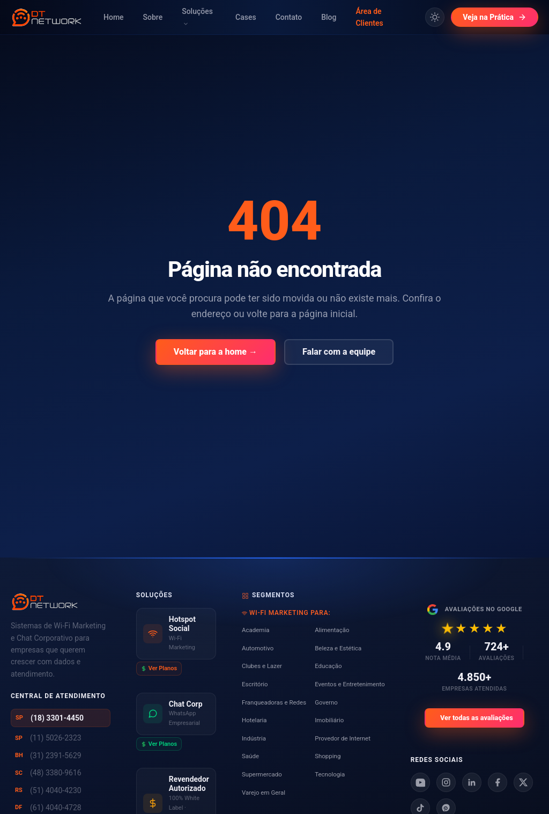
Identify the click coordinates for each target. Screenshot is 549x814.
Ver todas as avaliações (476, 718)
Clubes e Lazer (262, 666)
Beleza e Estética (338, 648)
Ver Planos (159, 668)
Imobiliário (329, 720)
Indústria (254, 738)
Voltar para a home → (215, 352)
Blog (328, 17)
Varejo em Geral (263, 792)
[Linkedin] (471, 782)
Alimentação (332, 630)
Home (113, 17)
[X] (523, 782)
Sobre (153, 17)
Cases (245, 17)
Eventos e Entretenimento (350, 684)
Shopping (327, 756)
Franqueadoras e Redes (274, 702)
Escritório (255, 684)
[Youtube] (420, 782)
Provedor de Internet (342, 738)
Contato (289, 17)
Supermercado (262, 774)
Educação (328, 666)
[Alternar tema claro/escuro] (434, 17)
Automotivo (257, 648)
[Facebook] (497, 782)
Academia (256, 630)
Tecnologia (330, 774)
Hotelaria (254, 720)
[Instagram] (446, 782)
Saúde (250, 756)
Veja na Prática (494, 17)
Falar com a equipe (338, 352)
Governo (326, 702)
